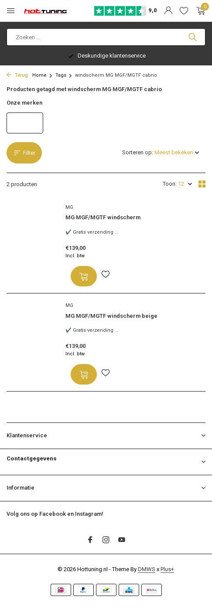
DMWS (146, 569)
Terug (17, 75)
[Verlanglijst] (183, 11)
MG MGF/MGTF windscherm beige (111, 316)
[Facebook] (90, 540)
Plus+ (167, 569)
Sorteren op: (137, 152)
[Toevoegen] (84, 276)
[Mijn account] (168, 11)
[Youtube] (121, 540)
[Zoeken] (106, 37)
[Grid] (201, 183)
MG (69, 207)
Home (42, 75)
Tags (63, 75)
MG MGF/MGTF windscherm (102, 217)
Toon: (170, 183)
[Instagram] (106, 540)
